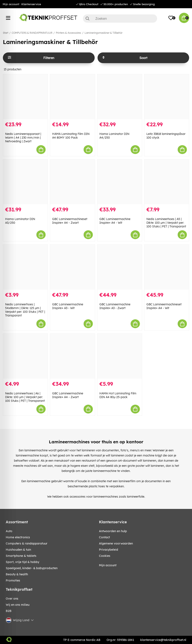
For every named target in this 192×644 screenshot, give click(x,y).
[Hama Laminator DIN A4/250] (119, 96)
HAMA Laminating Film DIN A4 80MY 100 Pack (71, 135)
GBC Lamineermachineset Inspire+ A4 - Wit (164, 306)
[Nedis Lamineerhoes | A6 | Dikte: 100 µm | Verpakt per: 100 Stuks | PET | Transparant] (25, 356)
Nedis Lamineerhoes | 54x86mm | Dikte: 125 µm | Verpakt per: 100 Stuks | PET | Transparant (25, 309)
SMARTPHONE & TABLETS (21, 556)
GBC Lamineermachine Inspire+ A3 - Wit (67, 306)
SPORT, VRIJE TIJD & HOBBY (22, 562)
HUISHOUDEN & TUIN (18, 549)
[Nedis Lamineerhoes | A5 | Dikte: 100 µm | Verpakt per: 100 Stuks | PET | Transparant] (166, 182)
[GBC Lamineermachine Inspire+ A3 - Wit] (72, 267)
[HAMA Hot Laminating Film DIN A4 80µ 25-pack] (119, 356)
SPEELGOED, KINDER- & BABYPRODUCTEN (31, 568)
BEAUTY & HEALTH (17, 574)
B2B (8, 611)
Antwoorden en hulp (113, 531)
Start (5, 32)
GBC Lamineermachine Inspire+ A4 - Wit (114, 221)
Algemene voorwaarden (116, 543)
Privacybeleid (108, 549)
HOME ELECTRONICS (18, 537)
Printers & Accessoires (68, 32)
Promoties (13, 580)
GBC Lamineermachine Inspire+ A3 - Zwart (114, 306)
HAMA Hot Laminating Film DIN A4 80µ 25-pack (117, 395)
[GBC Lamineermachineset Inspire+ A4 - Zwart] (72, 182)
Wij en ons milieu (17, 605)
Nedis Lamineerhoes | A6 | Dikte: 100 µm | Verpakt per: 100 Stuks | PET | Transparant (25, 397)
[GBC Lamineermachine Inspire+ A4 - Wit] (119, 182)
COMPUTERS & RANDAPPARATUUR (32, 32)
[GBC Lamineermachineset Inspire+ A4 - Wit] (166, 267)
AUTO (9, 531)
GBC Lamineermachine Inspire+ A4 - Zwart (67, 395)
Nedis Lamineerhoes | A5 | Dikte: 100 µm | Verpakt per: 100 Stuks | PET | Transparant (166, 222)
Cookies (104, 556)
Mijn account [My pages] (107, 565)
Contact (104, 537)
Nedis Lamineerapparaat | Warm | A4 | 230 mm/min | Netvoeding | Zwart (23, 137)
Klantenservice (31, 4)
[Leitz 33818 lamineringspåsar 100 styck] (166, 96)
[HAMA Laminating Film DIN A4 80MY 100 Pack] (72, 96)
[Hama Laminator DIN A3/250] (25, 182)
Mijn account (11, 4)
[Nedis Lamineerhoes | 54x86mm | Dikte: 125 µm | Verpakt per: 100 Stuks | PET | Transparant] (25, 267)
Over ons (12, 598)
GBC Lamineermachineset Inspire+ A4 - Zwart (69, 221)
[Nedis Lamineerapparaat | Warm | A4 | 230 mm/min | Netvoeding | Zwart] (25, 96)
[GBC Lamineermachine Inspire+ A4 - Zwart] (72, 356)
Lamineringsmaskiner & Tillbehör (103, 32)
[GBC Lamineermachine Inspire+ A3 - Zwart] (119, 267)
